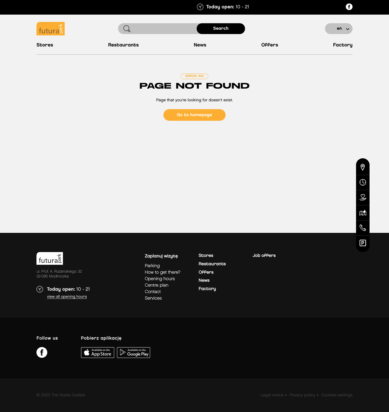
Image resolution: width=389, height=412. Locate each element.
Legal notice (272, 395)
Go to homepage (194, 115)
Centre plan (156, 285)
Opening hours (160, 279)
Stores (44, 45)
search (221, 28)
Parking (152, 266)
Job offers (264, 256)
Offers (269, 45)
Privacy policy (302, 395)
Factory (343, 45)
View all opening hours (67, 297)
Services (153, 298)
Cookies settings (337, 395)
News (200, 45)
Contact (153, 292)
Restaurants (123, 45)
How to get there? (162, 272)
